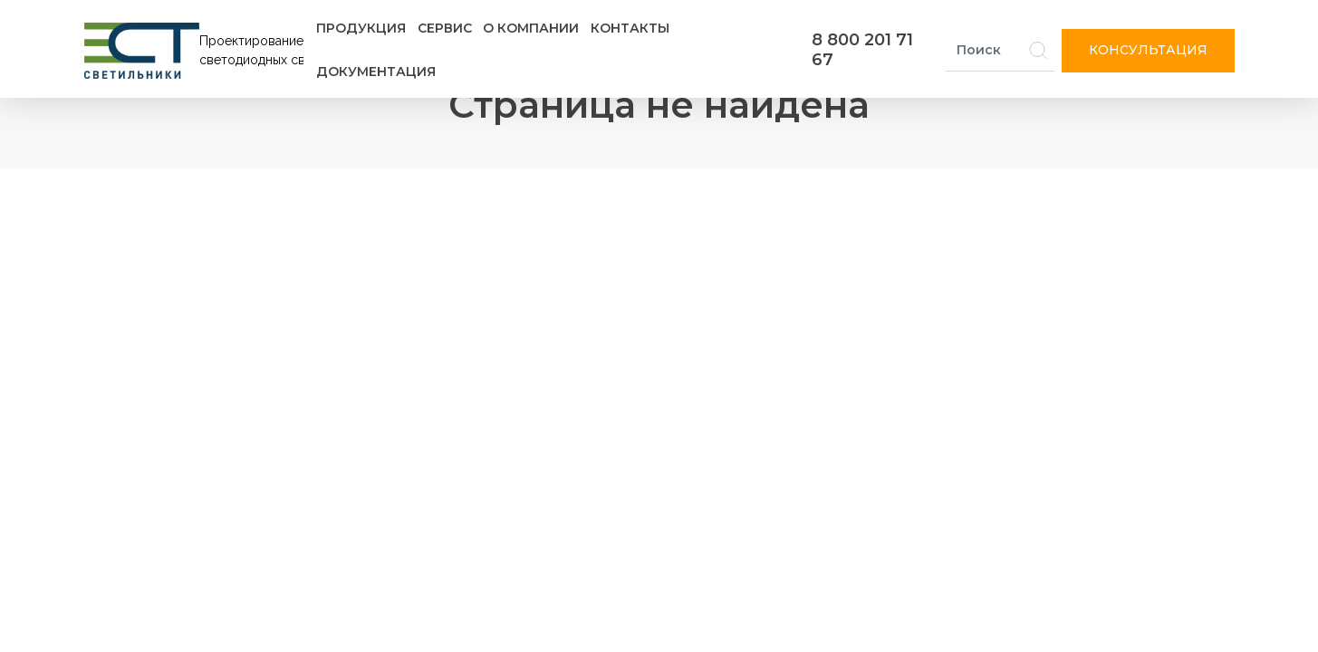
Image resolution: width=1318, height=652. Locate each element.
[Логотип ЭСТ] (197, 51)
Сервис (445, 28)
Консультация (1148, 50)
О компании (531, 28)
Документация (376, 71)
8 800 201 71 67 (862, 50)
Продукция (361, 28)
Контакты (630, 28)
